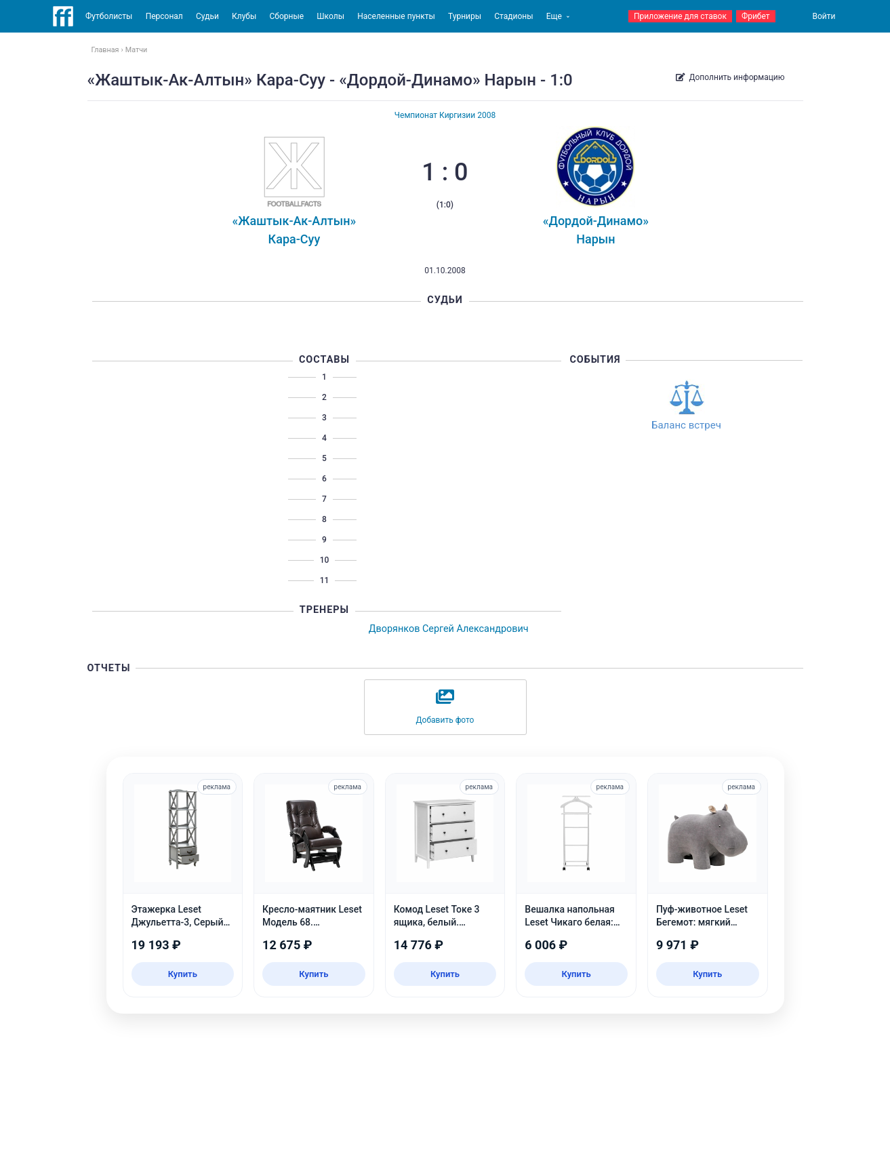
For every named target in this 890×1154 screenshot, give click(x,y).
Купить (182, 974)
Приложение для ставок (680, 16)
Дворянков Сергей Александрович (449, 629)
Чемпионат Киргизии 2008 (445, 115)
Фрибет (756, 16)
